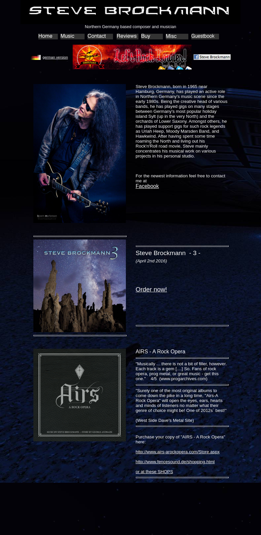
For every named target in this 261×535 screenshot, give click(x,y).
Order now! (151, 289)
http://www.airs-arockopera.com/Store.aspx (178, 451)
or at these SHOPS (154, 471)
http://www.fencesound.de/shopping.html (175, 461)
